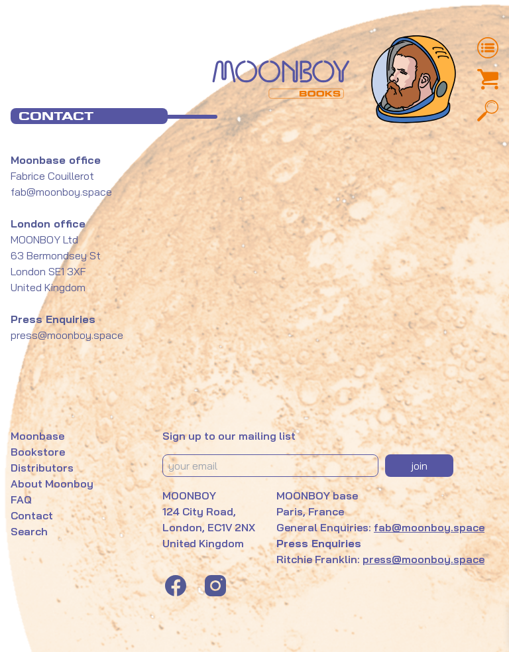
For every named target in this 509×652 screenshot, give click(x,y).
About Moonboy (52, 483)
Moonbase (37, 435)
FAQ (21, 499)
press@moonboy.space (423, 559)
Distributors (42, 467)
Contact (32, 515)
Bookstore (38, 451)
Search (29, 531)
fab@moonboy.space (61, 191)
